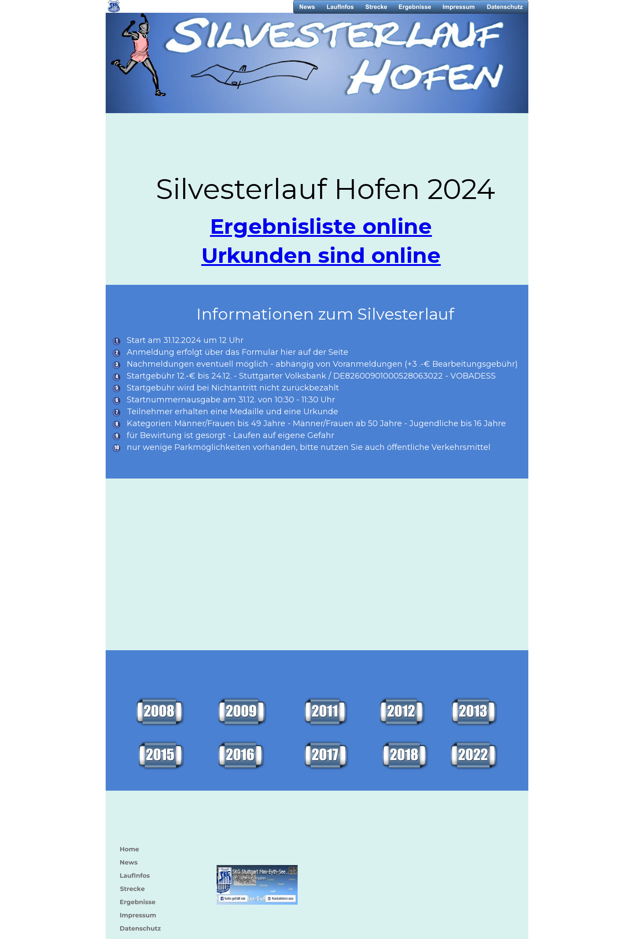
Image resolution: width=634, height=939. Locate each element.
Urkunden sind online (321, 255)
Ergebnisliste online (321, 226)
